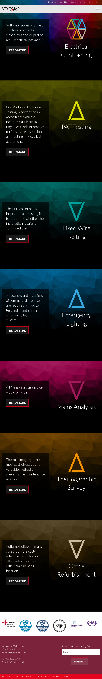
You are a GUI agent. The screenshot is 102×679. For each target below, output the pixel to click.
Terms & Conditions (24, 676)
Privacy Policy (8, 676)
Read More (17, 50)
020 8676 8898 (92, 2)
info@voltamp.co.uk (74, 2)
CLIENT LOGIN (56, 2)
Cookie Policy (42, 676)
